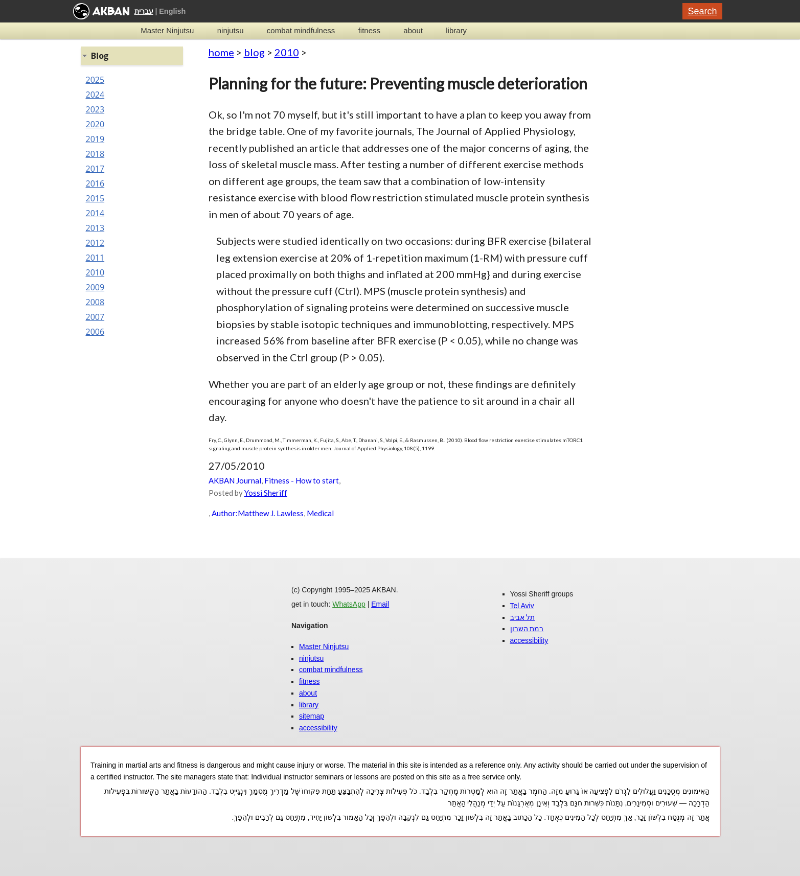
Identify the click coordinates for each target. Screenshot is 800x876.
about (413, 30)
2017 (95, 168)
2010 (287, 52)
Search (702, 11)
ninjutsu (230, 30)
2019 (95, 139)
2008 (95, 302)
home (221, 52)
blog (254, 52)
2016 (95, 183)
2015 (95, 198)
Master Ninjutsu (167, 30)
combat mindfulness (301, 30)
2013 (95, 228)
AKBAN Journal (235, 480)
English (172, 11)
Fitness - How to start (301, 480)
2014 (95, 213)
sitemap (311, 716)
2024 (95, 94)
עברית (143, 11)
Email (380, 604)
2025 (95, 79)
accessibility (318, 728)
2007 (95, 316)
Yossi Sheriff (265, 492)
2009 (95, 287)
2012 (95, 242)
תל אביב (522, 617)
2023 (95, 109)
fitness (369, 30)
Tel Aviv (522, 606)
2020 (95, 124)
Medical (320, 513)
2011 (95, 257)
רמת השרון (527, 629)
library (456, 30)
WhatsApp (348, 604)
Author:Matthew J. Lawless (258, 513)
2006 (95, 331)
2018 (95, 153)
